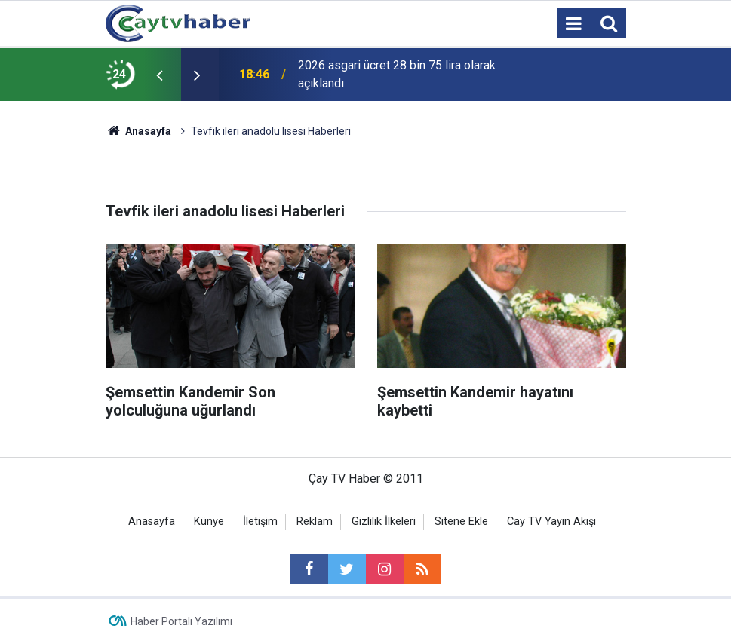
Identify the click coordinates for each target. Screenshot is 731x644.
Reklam (314, 521)
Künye (209, 521)
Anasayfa (151, 521)
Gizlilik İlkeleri (384, 521)
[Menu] (574, 24)
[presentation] (160, 75)
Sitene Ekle (461, 521)
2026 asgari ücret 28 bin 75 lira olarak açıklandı (397, 74)
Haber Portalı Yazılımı (181, 621)
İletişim (260, 521)
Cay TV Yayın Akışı (551, 521)
